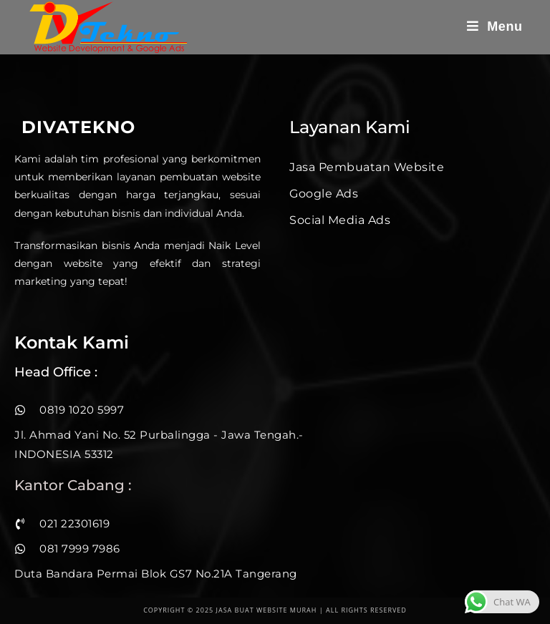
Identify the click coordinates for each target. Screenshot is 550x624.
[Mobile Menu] (495, 26)
